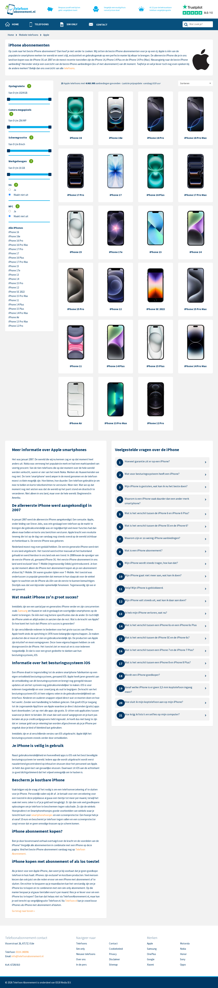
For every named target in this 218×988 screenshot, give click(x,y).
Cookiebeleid (116, 948)
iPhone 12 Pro (16, 325)
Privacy (113, 954)
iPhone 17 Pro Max (18, 262)
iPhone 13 (14, 274)
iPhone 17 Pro (16, 249)
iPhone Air (14, 317)
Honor (183, 954)
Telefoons (81, 943)
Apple (150, 943)
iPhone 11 (14, 300)
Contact (113, 943)
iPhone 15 (14, 266)
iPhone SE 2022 (17, 291)
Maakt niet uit (21, 194)
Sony (182, 959)
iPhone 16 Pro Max (18, 244)
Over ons (81, 959)
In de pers (81, 964)
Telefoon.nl (71, 900)
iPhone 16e (14, 236)
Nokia (183, 948)
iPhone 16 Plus (16, 257)
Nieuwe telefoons (85, 954)
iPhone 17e (14, 270)
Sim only (80, 948)
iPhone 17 (14, 253)
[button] (39, 24)
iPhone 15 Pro (16, 283)
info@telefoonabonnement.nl (27, 956)
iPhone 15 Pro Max (18, 296)
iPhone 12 (14, 287)
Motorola (185, 943)
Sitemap (113, 964)
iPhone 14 (14, 279)
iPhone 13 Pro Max (18, 321)
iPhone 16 (14, 232)
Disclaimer (114, 959)
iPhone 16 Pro (16, 240)
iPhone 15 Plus (16, 308)
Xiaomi (150, 964)
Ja (15, 189)
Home (11, 34)
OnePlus (151, 954)
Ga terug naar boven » (23, 911)
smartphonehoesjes (42, 815)
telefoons (69, 68)
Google (150, 959)
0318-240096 (22, 952)
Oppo (183, 964)
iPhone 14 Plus (16, 304)
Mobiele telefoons (28, 34)
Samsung (23, 610)
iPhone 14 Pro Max (18, 313)
